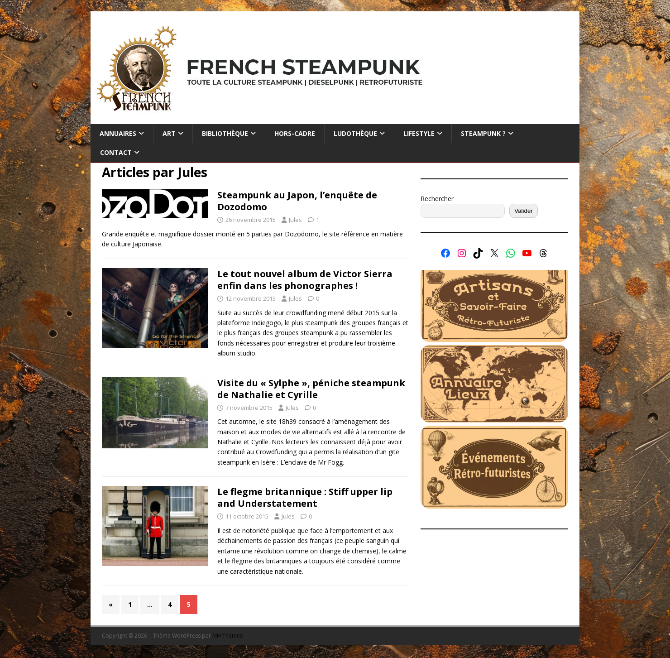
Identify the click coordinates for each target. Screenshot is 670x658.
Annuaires (118, 133)
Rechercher (437, 198)
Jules (295, 220)
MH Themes (227, 635)
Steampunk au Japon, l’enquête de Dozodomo (297, 201)
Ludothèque (355, 133)
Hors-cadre (294, 133)
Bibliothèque (225, 133)
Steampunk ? (483, 133)
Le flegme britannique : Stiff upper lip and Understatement (304, 497)
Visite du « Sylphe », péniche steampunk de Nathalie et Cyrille (311, 389)
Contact (116, 152)
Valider (523, 210)
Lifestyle (419, 133)
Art (169, 133)
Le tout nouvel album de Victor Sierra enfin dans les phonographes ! (304, 280)
